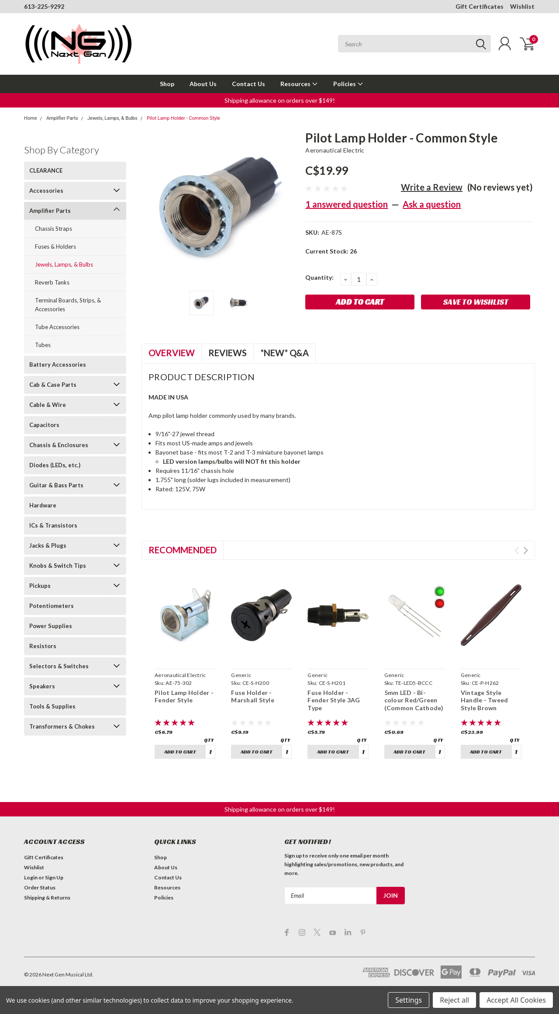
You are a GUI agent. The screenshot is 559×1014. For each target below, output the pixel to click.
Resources (299, 83)
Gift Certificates (479, 6)
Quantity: (319, 277)
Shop (167, 83)
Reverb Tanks (52, 282)
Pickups (40, 585)
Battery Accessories (57, 364)
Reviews (227, 352)
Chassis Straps (53, 228)
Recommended (182, 550)
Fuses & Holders (55, 246)
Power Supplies (50, 625)
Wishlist (522, 6)
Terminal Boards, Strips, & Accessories (68, 305)
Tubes (43, 344)
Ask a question (432, 204)
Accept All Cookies (516, 1000)
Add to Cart (180, 751)
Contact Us (248, 83)
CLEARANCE (45, 170)
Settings (408, 1000)
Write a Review (431, 187)
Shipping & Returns (47, 897)
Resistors (42, 645)
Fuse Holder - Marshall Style (252, 696)
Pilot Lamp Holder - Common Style (183, 118)
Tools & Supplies (52, 706)
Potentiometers (51, 605)
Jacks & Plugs (47, 545)
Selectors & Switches (59, 666)
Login (31, 877)
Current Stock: (331, 251)
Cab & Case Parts (52, 384)
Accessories (46, 190)
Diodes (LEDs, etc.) (54, 465)
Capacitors (44, 424)
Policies (348, 83)
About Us (203, 83)
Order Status (39, 887)
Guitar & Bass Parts (56, 485)
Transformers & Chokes (62, 726)
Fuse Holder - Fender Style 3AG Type (333, 700)
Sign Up (54, 877)
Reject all (454, 1000)
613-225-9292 (44, 6)
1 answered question (346, 204)
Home (30, 118)
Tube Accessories (57, 326)
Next (525, 550)
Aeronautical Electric (334, 150)
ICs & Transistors (53, 525)
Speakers (42, 686)
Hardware (42, 505)
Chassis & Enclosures (58, 444)
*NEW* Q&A (284, 352)
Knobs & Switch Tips (57, 565)
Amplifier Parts (62, 118)
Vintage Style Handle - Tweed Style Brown (484, 700)
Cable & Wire (47, 404)
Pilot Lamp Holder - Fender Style (184, 696)
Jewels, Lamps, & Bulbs (112, 118)
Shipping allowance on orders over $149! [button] (279, 100)
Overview (171, 352)
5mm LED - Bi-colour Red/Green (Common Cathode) (414, 700)
